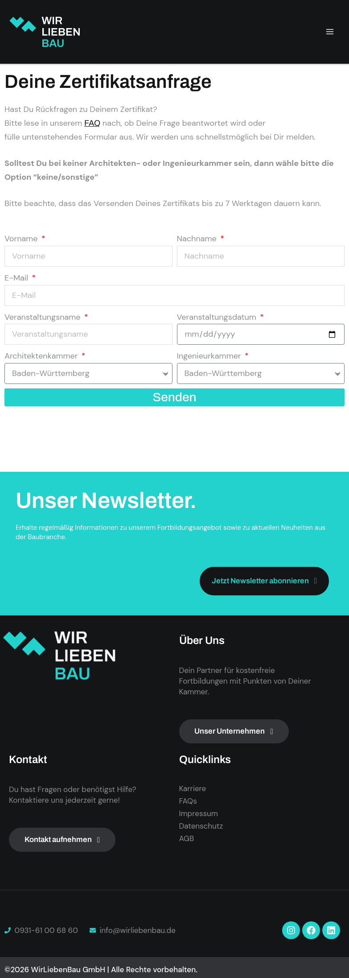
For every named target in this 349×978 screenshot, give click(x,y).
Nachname (198, 238)
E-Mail (17, 277)
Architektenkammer (42, 356)
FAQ (92, 123)
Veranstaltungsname (43, 317)
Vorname (22, 238)
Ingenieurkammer (210, 356)
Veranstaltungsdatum (218, 317)
